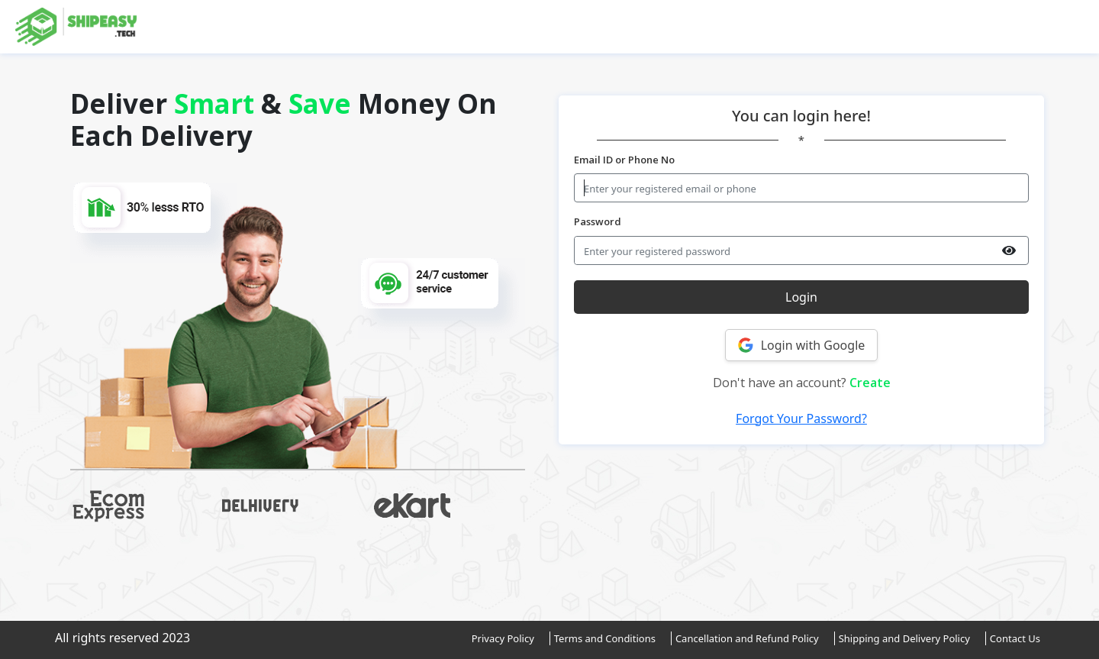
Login (801, 297)
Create (870, 382)
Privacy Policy (503, 638)
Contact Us (1015, 638)
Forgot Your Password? (801, 418)
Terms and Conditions (605, 638)
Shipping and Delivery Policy (904, 638)
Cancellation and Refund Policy (747, 638)
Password (597, 221)
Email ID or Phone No (624, 159)
